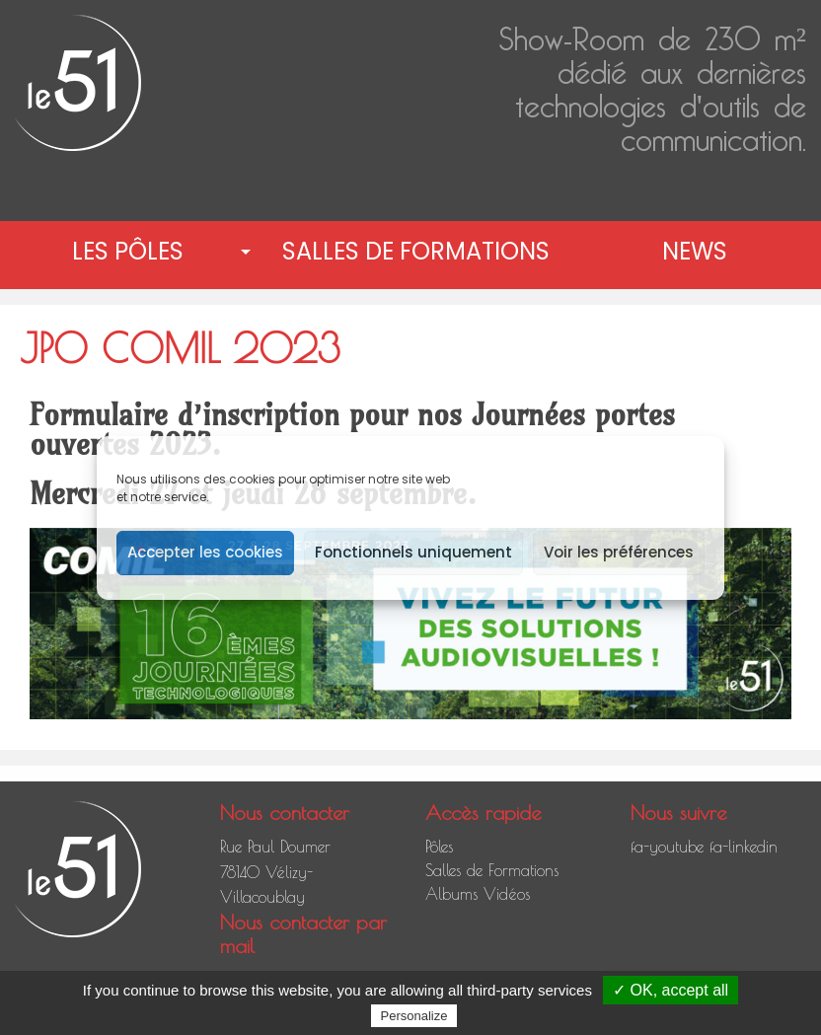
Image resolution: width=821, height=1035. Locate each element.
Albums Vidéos (477, 894)
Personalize (414, 1015)
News (694, 251)
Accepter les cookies (205, 552)
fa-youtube (667, 846)
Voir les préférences (619, 552)
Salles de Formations (416, 251)
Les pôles (128, 251)
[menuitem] (132, 251)
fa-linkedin (743, 846)
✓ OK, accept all (670, 990)
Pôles (439, 846)
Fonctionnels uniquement (413, 552)
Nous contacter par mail (303, 934)
